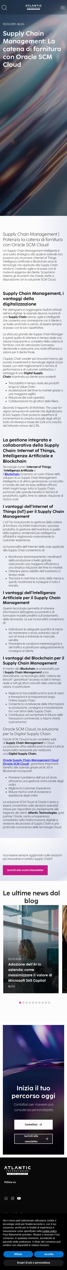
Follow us (10, 1182)
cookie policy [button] (49, 1231)
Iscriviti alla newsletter (36, 1139)
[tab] (20, 1003)
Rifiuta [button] (18, 1254)
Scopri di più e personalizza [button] (33, 1262)
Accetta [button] (48, 1254)
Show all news (33, 1010)
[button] (4, 7)
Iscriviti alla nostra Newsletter (25, 870)
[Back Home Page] (33, 7)
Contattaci (33, 1124)
